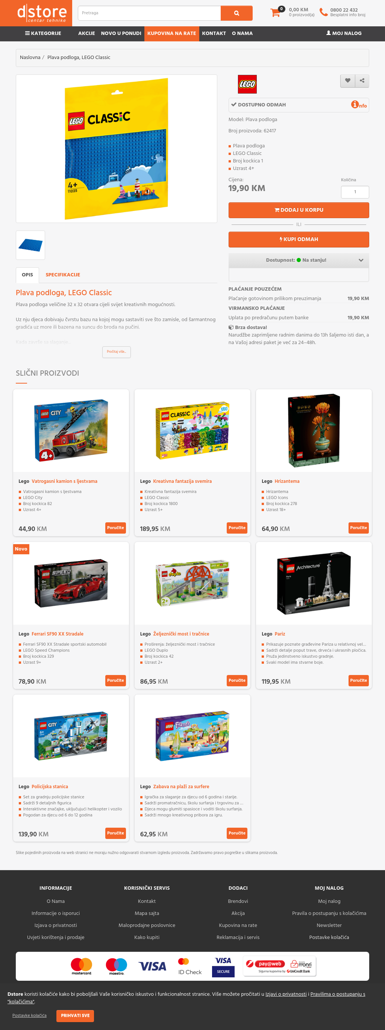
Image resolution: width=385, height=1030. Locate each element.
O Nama (56, 901)
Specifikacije (63, 275)
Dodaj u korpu (299, 210)
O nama (242, 33)
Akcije (86, 33)
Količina (348, 180)
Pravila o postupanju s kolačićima (329, 913)
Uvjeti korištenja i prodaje (56, 937)
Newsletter (329, 925)
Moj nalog (344, 33)
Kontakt (214, 33)
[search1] (237, 13)
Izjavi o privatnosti (285, 994)
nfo (359, 106)
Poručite (115, 528)
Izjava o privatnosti (56, 925)
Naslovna (30, 57)
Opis (27, 275)
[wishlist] (347, 81)
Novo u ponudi (121, 33)
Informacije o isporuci (56, 913)
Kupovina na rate (171, 33)
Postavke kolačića (29, 1015)
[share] (362, 81)
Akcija (238, 913)
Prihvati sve (75, 1015)
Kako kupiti (146, 937)
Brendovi (238, 901)
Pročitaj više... (116, 352)
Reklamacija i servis (238, 937)
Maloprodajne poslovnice (146, 925)
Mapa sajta (147, 913)
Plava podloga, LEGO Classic (78, 57)
